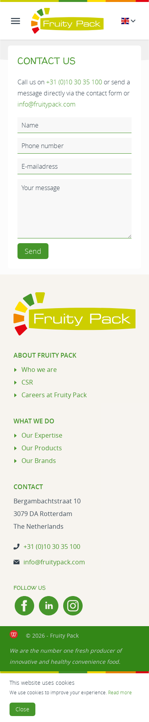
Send (33, 251)
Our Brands (38, 460)
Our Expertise (41, 435)
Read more (120, 692)
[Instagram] (73, 606)
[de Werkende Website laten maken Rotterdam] (14, 634)
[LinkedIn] (49, 606)
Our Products (41, 448)
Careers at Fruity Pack (54, 395)
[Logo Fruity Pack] (67, 21)
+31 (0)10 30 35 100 (74, 82)
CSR (27, 382)
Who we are (39, 369)
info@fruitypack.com (46, 104)
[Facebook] (24, 606)
